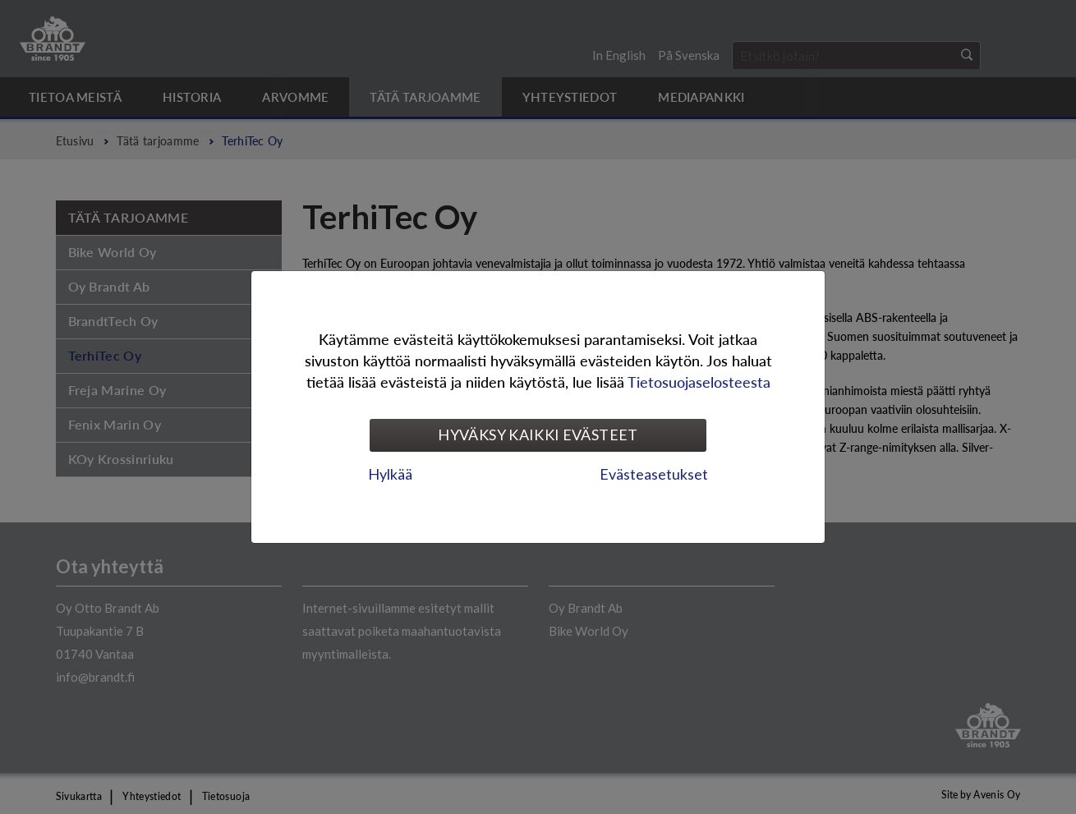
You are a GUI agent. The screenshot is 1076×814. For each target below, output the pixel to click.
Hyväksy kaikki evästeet (537, 434)
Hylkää (390, 474)
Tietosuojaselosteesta (699, 381)
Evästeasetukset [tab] (654, 474)
